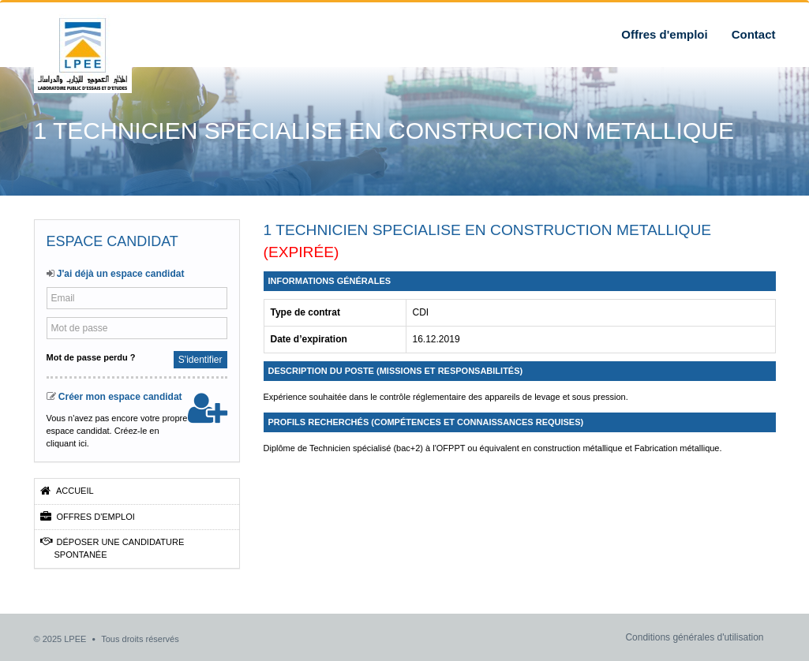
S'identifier (200, 359)
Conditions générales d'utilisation (694, 637)
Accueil (67, 490)
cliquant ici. (68, 443)
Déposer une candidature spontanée (112, 547)
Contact (754, 34)
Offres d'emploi (664, 34)
